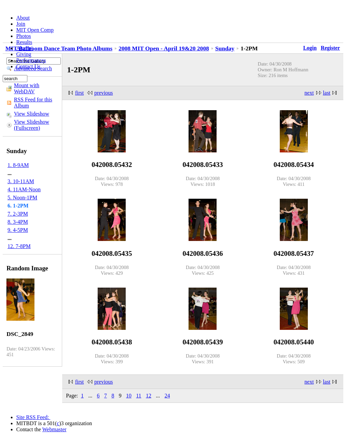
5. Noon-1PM (22, 197)
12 (148, 395)
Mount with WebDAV (26, 88)
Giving (23, 54)
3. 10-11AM (20, 181)
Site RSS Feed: (33, 417)
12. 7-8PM (18, 246)
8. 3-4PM (17, 222)
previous (103, 93)
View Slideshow (31, 114)
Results (24, 42)
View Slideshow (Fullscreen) (31, 125)
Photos (23, 36)
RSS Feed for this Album (33, 102)
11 (138, 395)
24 (167, 395)
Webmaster (54, 429)
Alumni (24, 48)
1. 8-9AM (18, 165)
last (326, 93)
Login (310, 48)
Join (20, 24)
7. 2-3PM (17, 214)
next (309, 93)
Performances (31, 60)
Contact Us (28, 66)
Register (330, 48)
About (23, 18)
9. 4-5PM (17, 230)
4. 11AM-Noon (24, 189)
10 (128, 395)
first (79, 93)
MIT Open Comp (35, 30)
